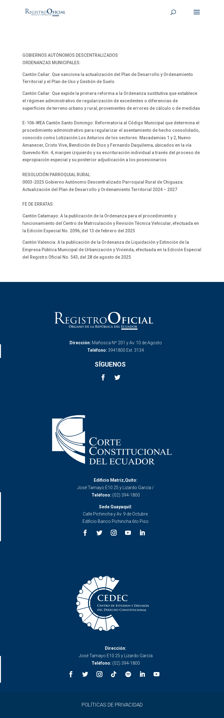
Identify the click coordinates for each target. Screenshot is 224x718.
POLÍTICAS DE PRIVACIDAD (112, 705)
